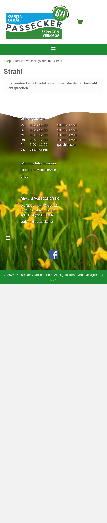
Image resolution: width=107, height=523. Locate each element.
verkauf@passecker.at (37, 222)
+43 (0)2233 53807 (40, 215)
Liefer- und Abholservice (38, 170)
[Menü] (53, 49)
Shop (7, 61)
